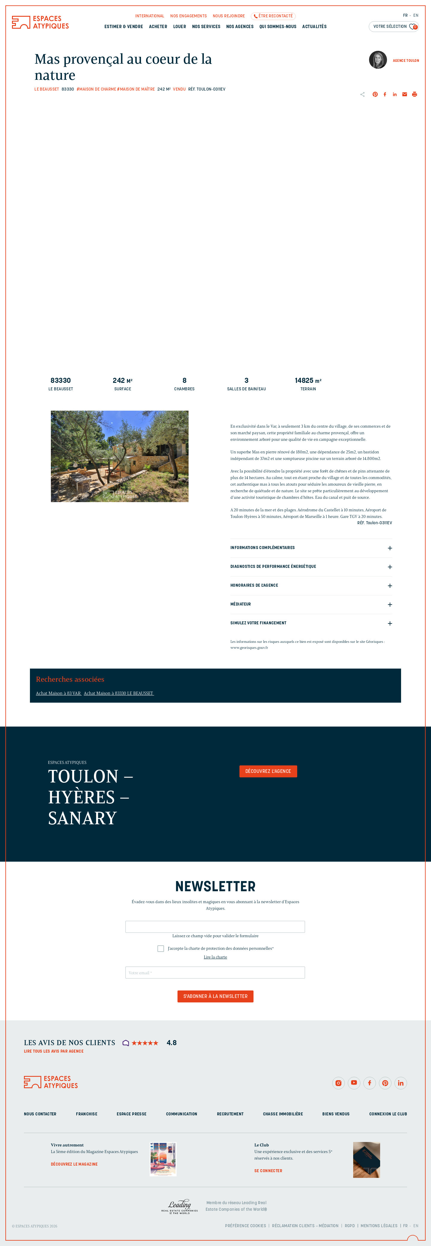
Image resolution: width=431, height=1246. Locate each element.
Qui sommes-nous (278, 27)
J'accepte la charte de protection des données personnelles (221, 948)
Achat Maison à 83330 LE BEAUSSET (119, 693)
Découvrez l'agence (268, 771)
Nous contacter (40, 1114)
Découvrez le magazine (74, 1164)
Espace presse (131, 1114)
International (149, 16)
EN (415, 15)
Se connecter (268, 1171)
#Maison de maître (136, 89)
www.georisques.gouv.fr (249, 647)
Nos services (206, 27)
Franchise (86, 1114)
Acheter (158, 27)
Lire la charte (215, 957)
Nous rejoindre (229, 16)
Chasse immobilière (283, 1114)
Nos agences (240, 27)
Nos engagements (188, 16)
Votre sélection (396, 27)
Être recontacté (276, 16)
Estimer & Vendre (123, 27)
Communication (181, 1114)
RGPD (350, 1226)
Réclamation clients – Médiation (305, 1226)
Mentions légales (379, 1226)
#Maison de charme (96, 89)
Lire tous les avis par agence (54, 1051)
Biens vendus (336, 1114)
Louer (179, 27)
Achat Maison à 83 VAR (59, 693)
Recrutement (230, 1114)
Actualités (314, 27)
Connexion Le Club (388, 1114)
